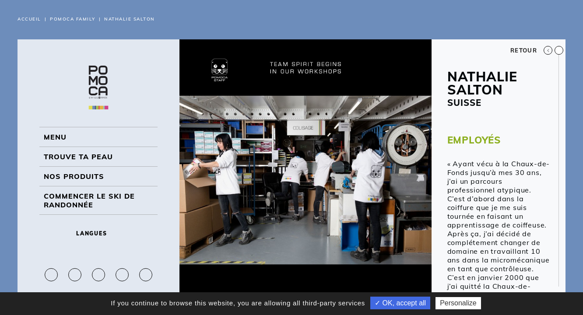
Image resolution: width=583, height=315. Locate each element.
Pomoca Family (72, 19)
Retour (531, 50)
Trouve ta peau (78, 156)
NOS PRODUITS (74, 176)
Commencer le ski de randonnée (89, 200)
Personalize (458, 303)
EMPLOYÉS (474, 140)
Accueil (29, 19)
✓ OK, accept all (400, 303)
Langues (98, 233)
